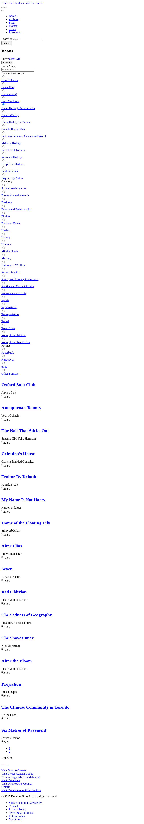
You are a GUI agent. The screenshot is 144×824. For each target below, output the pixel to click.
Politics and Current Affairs (17, 286)
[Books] (12, 15)
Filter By (7, 62)
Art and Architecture (13, 188)
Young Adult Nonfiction (15, 342)
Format (5, 345)
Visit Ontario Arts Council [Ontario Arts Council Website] (16, 783)
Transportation (10, 314)
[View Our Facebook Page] (1, 764)
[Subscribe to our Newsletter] (25, 802)
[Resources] (15, 32)
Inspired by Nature (12, 178)
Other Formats (10, 373)
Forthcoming (9, 94)
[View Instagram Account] (5, 764)
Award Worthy (10, 115)
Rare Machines (10, 101)
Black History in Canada (16, 122)
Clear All (14, 58)
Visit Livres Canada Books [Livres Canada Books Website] (17, 773)
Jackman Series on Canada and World (23, 136)
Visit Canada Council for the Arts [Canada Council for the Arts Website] (21, 790)
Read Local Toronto (13, 150)
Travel (5, 321)
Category (6, 181)
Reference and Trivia (13, 293)
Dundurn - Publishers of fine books (22, 3)
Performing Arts (11, 272)
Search (5, 38)
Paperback (7, 352)
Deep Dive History (12, 164)
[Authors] (13, 19)
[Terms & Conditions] (21, 812)
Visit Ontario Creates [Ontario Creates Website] (13, 770)
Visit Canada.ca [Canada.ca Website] (10, 780)
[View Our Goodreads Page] (8, 764)
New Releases (9, 80)
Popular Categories (12, 73)
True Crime (8, 328)
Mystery (6, 258)
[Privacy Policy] (17, 809)
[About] (12, 29)
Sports (5, 300)
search (6, 43)
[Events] (13, 25)
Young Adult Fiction (13, 335)
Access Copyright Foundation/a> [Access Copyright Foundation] (21, 777)
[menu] (2, 10)
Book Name (8, 66)
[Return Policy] (17, 816)
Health (5, 230)
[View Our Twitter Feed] (3, 764)
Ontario (5, 786)
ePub (4, 366)
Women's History (11, 157)
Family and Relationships (16, 209)
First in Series (9, 171)
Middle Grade (9, 251)
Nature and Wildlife (13, 265)
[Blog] (12, 22)
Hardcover (7, 359)
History (5, 237)
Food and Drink (10, 223)
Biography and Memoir (15, 195)
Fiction (5, 216)
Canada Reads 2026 (13, 129)
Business (6, 202)
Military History (11, 143)
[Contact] (13, 806)
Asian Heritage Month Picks (18, 108)
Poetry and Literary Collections (19, 279)
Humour (6, 244)
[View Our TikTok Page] (4, 764)
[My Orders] (15, 819)
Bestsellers (7, 87)
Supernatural (9, 307)
